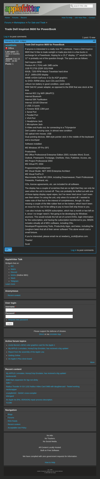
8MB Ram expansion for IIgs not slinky (22, 380)
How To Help (67, 18)
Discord (14, 272)
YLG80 (9, 403)
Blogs (10, 414)
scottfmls (10, 45)
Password (10, 313)
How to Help (50, 462)
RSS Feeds (12, 421)
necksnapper (11, 389)
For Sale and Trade (36, 23)
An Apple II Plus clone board (20, 359)
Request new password (18, 320)
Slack (13, 278)
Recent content (14, 295)
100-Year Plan (80, 18)
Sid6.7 (8, 383)
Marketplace (19, 23)
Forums (15, 18)
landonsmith (11, 376)
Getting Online (14, 355)
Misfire (13, 275)
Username (10, 307)
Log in (7, 36)
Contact (92, 18)
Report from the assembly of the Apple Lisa (26, 352)
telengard (10, 396)
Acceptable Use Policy (17, 428)
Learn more (10, 284)
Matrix (13, 269)
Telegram (14, 281)
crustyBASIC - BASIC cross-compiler (21, 393)
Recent (24, 18)
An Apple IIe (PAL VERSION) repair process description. (29, 400)
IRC (12, 266)
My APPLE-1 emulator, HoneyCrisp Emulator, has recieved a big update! (38, 348)
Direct (41, 334)
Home (7, 18)
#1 (94, 41)
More (92, 362)
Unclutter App (55, 334)
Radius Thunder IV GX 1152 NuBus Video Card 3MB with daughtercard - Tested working (42, 386)
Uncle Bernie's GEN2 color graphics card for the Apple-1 (31, 345)
